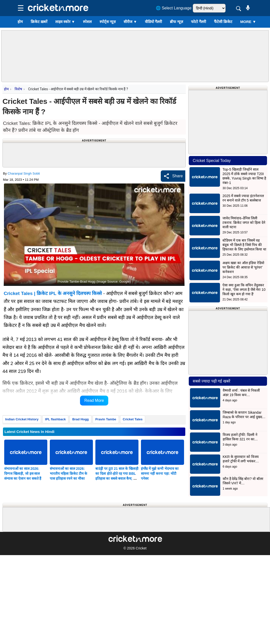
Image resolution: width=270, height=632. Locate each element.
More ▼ (248, 22)
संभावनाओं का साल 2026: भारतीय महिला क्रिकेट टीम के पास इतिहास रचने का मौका (68, 473)
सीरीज (130, 22)
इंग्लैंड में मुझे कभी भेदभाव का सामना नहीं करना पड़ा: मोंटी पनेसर (160, 473)
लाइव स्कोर (65, 22)
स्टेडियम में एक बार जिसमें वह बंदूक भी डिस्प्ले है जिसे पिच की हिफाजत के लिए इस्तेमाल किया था (244, 244)
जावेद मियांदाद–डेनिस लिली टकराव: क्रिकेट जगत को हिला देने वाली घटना (243, 222)
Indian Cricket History (21, 419)
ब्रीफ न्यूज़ (176, 22)
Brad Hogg (80, 419)
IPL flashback (55, 419)
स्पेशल (87, 22)
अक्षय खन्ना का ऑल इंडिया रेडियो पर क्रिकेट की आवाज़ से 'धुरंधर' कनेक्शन (243, 267)
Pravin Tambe (105, 419)
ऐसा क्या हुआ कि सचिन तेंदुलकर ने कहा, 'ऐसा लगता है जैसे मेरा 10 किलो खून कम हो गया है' (243, 289)
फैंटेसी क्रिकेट (223, 22)
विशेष (18, 89)
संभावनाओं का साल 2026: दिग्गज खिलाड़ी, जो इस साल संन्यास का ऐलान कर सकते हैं (22, 473)
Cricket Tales (133, 419)
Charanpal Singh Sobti (24, 173)
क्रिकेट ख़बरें (39, 22)
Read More (94, 400)
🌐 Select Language (174, 8)
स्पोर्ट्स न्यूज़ (108, 22)
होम (20, 22)
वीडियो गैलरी (153, 22)
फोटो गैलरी (198, 22)
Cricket (141, 548)
